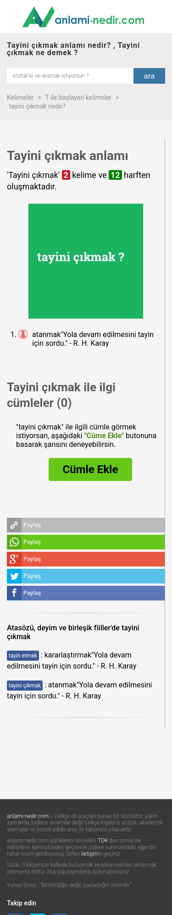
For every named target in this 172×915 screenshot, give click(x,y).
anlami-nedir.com (28, 816)
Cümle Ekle (90, 469)
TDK (103, 840)
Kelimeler (20, 97)
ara (149, 75)
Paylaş (32, 524)
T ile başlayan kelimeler (78, 97)
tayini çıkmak (25, 685)
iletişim (90, 854)
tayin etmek (23, 655)
